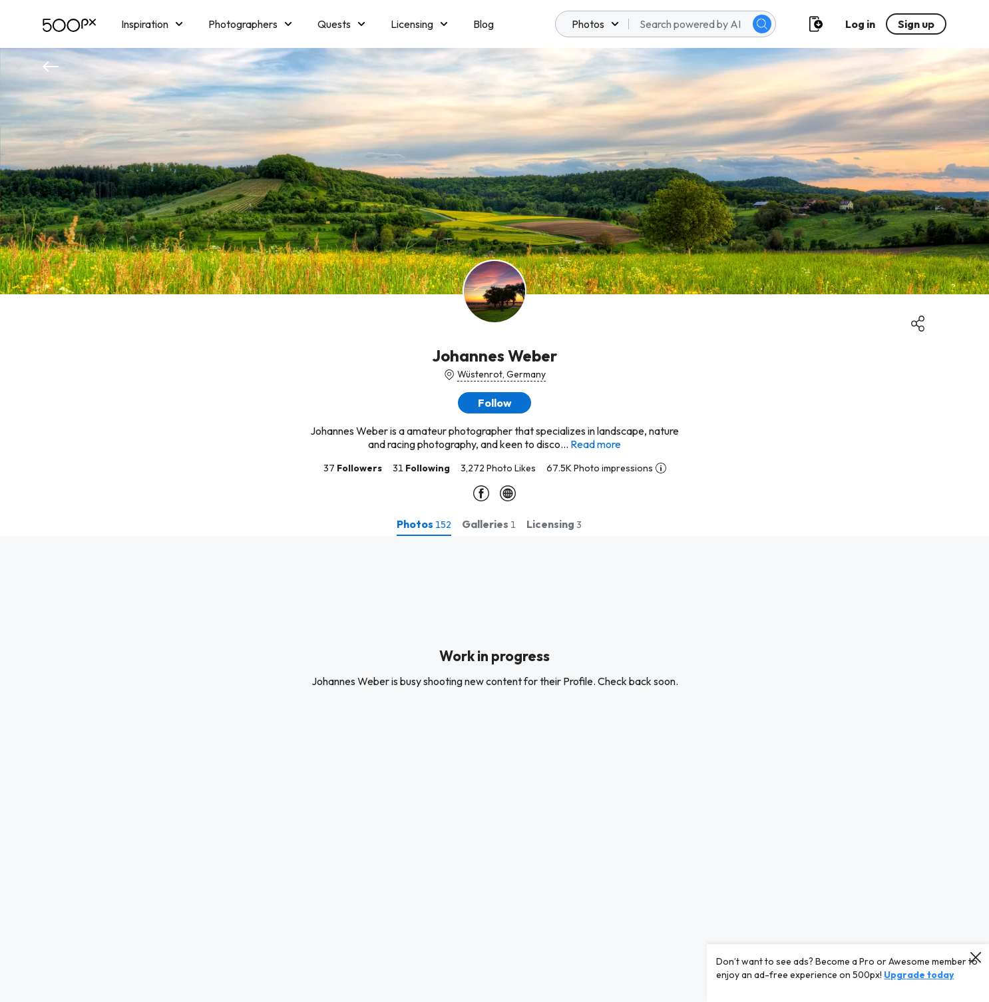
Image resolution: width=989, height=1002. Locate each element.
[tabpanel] (494, 769)
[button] (494, 402)
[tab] (424, 524)
